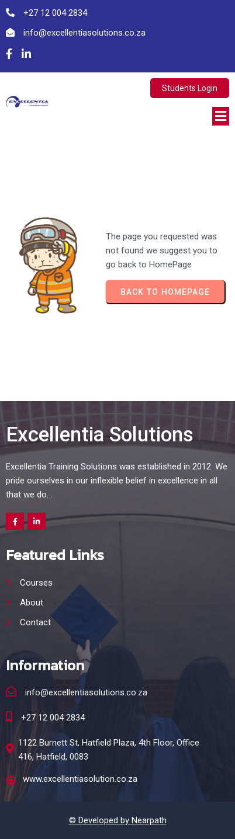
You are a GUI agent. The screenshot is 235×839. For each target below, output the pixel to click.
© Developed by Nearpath (118, 820)
